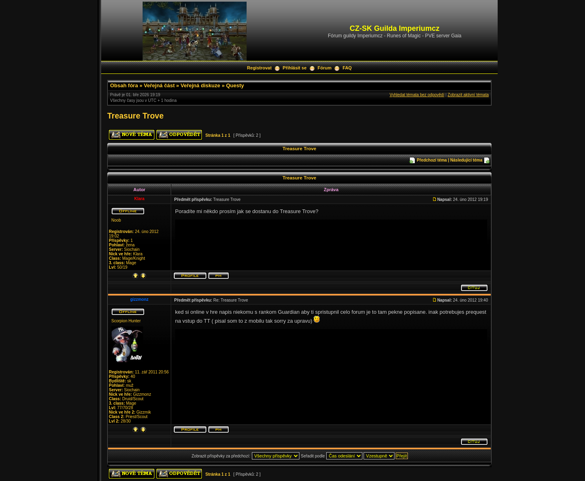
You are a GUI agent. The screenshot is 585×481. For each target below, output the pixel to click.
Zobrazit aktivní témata (468, 95)
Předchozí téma (432, 160)
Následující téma (466, 160)
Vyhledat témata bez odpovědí (417, 95)
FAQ (347, 67)
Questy (235, 85)
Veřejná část (159, 85)
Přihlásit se (295, 67)
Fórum (325, 67)
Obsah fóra (124, 85)
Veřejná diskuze (200, 85)
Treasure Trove (135, 115)
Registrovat (259, 67)
